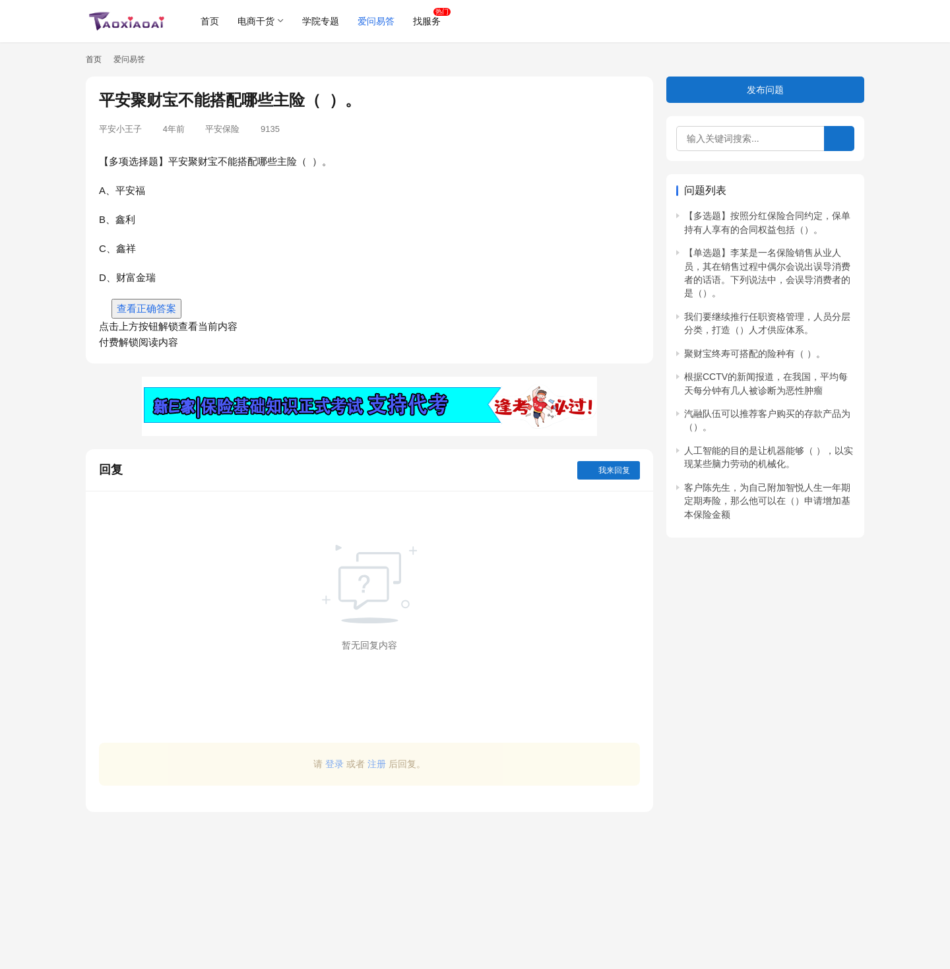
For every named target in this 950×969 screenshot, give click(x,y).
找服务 (427, 21)
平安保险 (222, 129)
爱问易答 (376, 21)
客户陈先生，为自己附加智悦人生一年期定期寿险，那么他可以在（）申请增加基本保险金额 (767, 501)
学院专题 (320, 21)
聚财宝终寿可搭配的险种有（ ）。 (754, 353)
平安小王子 (120, 129)
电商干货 (256, 21)
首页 (210, 21)
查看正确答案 (146, 308)
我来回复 (608, 470)
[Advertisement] (369, 884)
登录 (334, 764)
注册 (376, 764)
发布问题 (765, 89)
